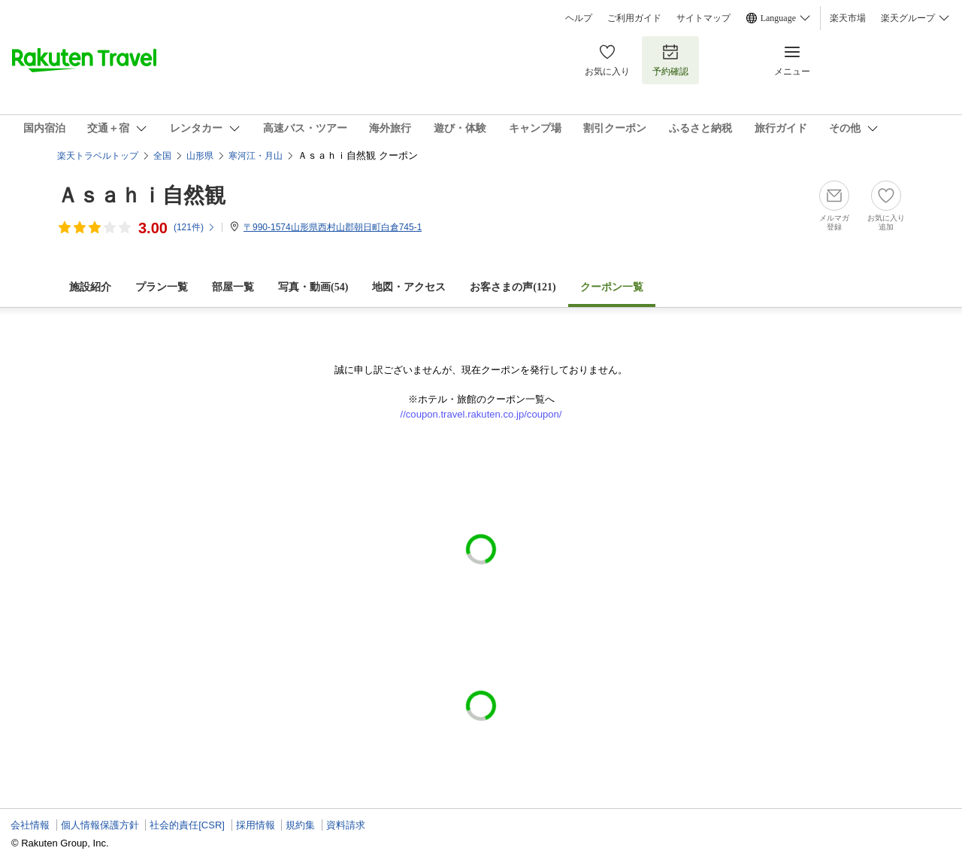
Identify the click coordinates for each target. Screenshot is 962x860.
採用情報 (255, 825)
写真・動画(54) (313, 287)
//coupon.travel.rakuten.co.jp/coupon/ (481, 414)
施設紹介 (90, 287)
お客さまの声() (512, 287)
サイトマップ (703, 18)
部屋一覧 (233, 287)
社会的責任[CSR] (187, 825)
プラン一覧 (161, 287)
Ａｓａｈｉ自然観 (141, 195)
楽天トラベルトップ (97, 155)
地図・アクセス (409, 287)
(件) (195, 227)
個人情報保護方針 (100, 825)
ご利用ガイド (634, 18)
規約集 (300, 825)
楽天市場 (848, 18)
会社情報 (30, 825)
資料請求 (345, 825)
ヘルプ (578, 18)
